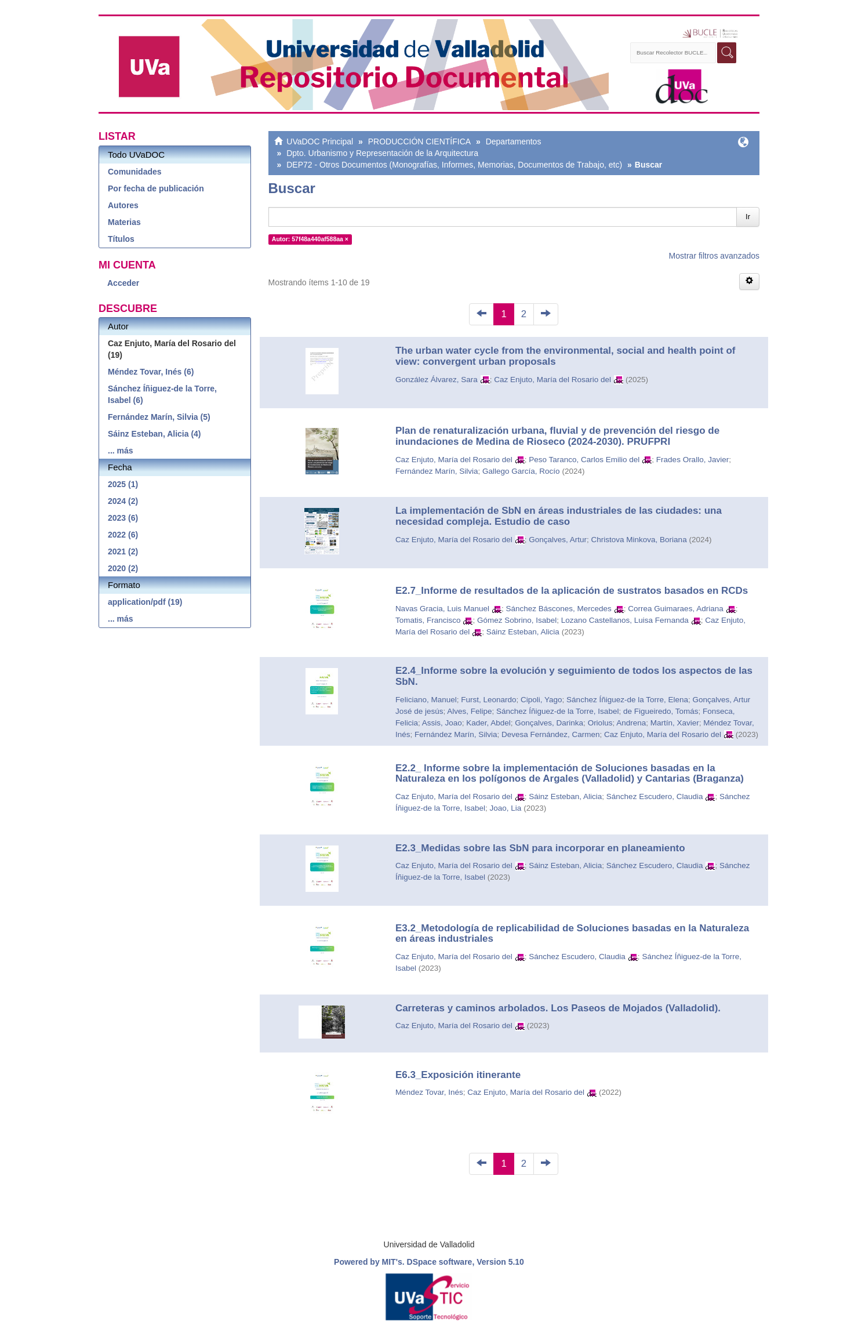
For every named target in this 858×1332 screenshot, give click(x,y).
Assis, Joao (442, 722)
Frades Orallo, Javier (692, 459)
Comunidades (135, 171)
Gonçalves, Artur (558, 539)
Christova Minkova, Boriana (639, 539)
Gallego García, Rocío (521, 471)
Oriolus (600, 722)
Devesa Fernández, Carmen (550, 734)
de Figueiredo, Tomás (661, 711)
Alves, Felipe (469, 711)
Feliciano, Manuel (426, 699)
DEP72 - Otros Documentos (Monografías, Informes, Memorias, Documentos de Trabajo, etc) (454, 164)
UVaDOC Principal (319, 141)
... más (120, 450)
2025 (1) (123, 484)
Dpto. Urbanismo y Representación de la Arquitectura (382, 153)
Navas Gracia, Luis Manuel (442, 608)
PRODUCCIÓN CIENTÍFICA (419, 141)
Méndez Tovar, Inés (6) (151, 371)
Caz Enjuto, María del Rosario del (552, 379)
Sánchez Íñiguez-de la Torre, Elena (627, 699)
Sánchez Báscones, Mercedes (558, 608)
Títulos (121, 239)
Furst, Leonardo (488, 699)
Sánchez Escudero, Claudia (654, 796)
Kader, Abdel (488, 722)
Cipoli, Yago (541, 699)
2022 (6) (123, 534)
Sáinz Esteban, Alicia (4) (154, 433)
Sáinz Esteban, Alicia (522, 631)
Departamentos (513, 141)
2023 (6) (123, 517)
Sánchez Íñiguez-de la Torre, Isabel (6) (162, 394)
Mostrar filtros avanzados (714, 255)
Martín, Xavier (674, 722)
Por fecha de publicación (156, 188)
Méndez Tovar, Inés (429, 1092)
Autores (123, 205)
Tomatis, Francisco (428, 620)
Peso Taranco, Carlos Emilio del (584, 459)
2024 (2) (123, 501)
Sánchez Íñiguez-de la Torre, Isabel (557, 711)
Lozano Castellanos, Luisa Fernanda (625, 620)
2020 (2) (123, 568)
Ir (748, 216)
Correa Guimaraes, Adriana (675, 608)
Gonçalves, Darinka (549, 722)
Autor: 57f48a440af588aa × (310, 238)
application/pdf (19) (145, 602)
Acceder (123, 283)
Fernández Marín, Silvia (436, 471)
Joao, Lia (505, 808)
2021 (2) (123, 551)
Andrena (631, 722)
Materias (124, 222)
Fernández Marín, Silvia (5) (159, 417)
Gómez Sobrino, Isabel (517, 620)
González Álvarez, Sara (436, 379)
